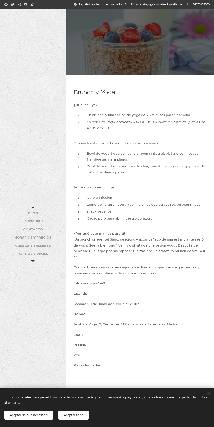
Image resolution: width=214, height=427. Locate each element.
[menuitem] (33, 213)
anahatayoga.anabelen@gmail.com (159, 4)
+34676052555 (200, 4)
